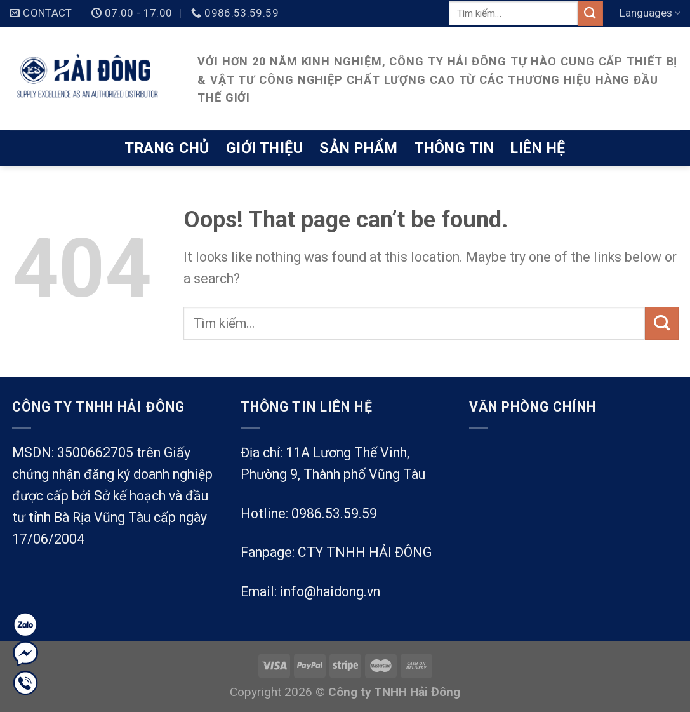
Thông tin (454, 148)
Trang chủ (166, 148)
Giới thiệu (264, 148)
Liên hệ (537, 148)
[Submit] (590, 13)
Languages (650, 12)
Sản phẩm (358, 148)
